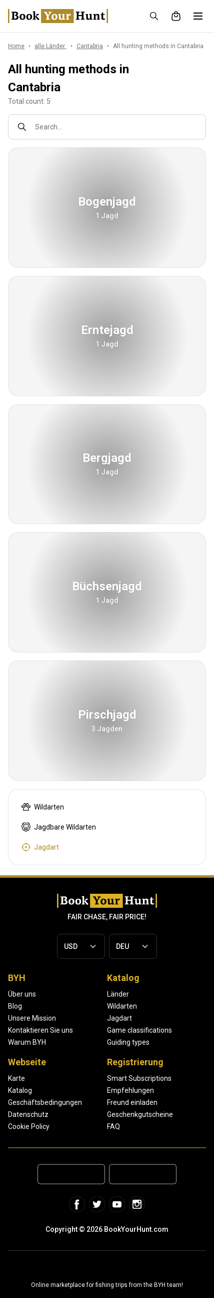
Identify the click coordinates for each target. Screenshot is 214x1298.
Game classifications (139, 1030)
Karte (16, 1078)
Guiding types (128, 1042)
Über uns (22, 994)
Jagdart (119, 1018)
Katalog (20, 1090)
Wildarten (122, 1006)
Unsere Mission (32, 1018)
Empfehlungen (130, 1090)
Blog (15, 1006)
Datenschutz (28, 1114)
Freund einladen (132, 1102)
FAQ (113, 1126)
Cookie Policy (29, 1126)
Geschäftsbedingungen (45, 1102)
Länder (118, 994)
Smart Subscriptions (139, 1078)
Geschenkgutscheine (140, 1114)
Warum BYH (27, 1042)
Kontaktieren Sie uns (40, 1030)
